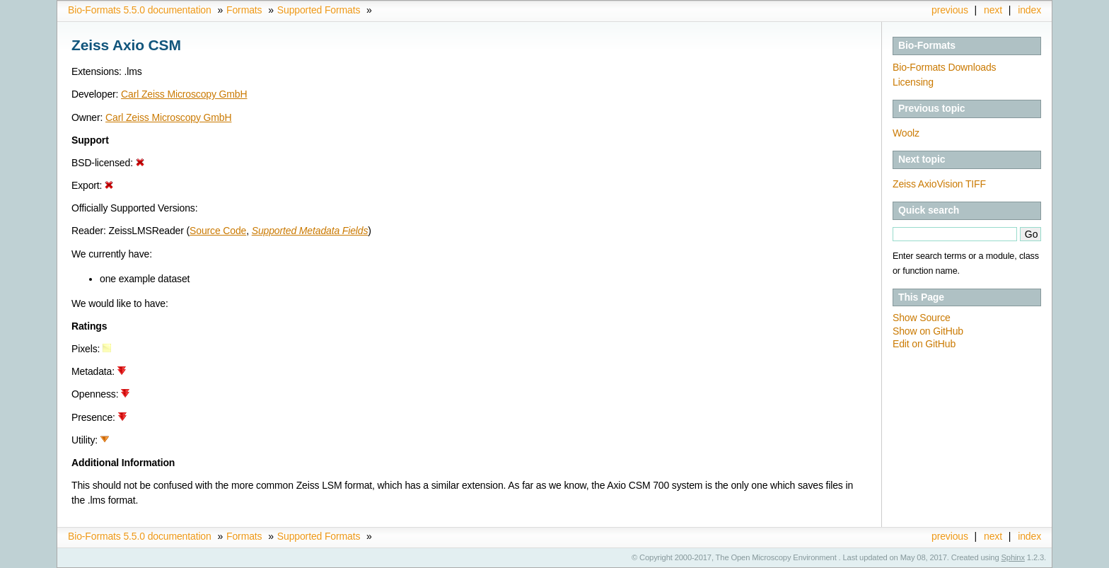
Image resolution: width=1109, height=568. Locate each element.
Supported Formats (318, 10)
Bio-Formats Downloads (944, 67)
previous (949, 10)
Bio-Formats (927, 45)
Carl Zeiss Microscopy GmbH (184, 94)
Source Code (218, 230)
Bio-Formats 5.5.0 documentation (139, 10)
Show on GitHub (928, 331)
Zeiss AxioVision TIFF (939, 184)
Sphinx (1013, 557)
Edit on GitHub (924, 343)
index (1029, 10)
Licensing (913, 82)
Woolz (906, 133)
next (993, 10)
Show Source (922, 317)
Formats (244, 10)
